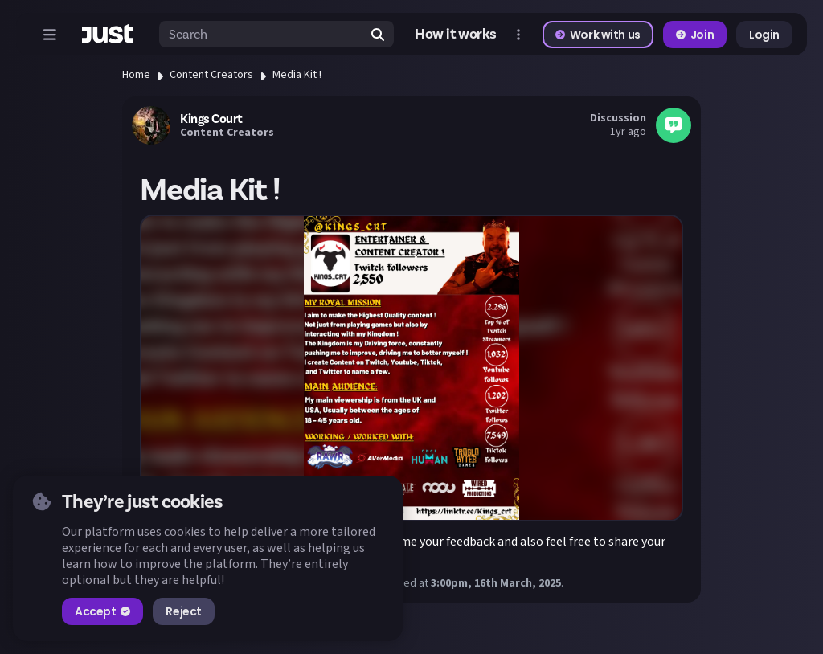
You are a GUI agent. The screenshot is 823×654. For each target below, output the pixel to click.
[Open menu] (49, 34)
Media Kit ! (296, 75)
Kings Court (211, 119)
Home (136, 75)
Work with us (598, 35)
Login (764, 35)
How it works (456, 34)
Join (695, 35)
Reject (183, 611)
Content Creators (211, 75)
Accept (102, 611)
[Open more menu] (518, 34)
